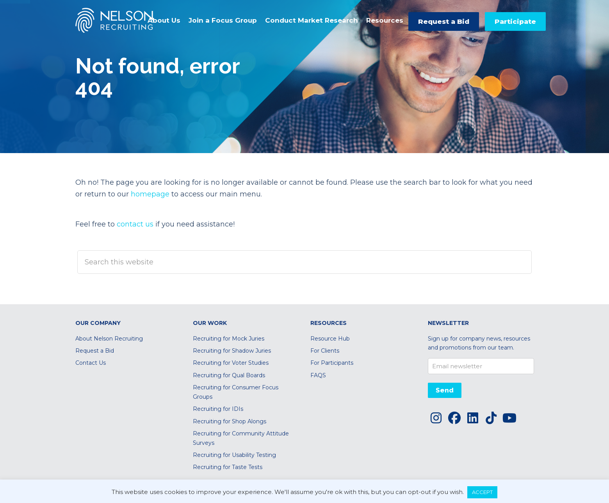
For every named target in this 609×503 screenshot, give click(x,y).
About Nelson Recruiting (109, 338)
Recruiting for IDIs (218, 408)
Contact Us (90, 362)
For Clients (324, 350)
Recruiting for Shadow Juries (232, 350)
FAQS (318, 375)
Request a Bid (443, 21)
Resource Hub (330, 338)
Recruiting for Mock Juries (228, 338)
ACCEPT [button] (482, 492)
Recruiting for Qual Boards (229, 375)
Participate (515, 21)
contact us (135, 224)
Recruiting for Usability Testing (234, 454)
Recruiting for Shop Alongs (229, 421)
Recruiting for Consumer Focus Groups (235, 392)
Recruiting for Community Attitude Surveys (241, 438)
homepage (150, 194)
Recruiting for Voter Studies (231, 362)
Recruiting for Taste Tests (227, 467)
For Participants (331, 362)
